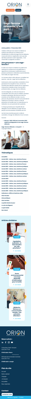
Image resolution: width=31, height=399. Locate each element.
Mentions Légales (13, 397)
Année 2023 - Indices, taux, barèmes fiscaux (14, 164)
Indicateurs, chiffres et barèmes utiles (12, 193)
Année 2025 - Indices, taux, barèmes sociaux (14, 186)
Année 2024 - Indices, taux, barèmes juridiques (15, 174)
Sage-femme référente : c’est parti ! (12, 127)
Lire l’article (18, 251)
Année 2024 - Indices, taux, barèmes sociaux (14, 176)
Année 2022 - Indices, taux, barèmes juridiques (15, 161)
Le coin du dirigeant (7, 205)
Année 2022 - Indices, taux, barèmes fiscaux (14, 159)
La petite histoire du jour (8, 203)
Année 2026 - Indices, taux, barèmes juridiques (15, 191)
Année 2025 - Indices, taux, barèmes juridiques (15, 183)
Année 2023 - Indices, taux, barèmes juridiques (15, 166)
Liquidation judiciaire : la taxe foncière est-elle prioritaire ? (17, 244)
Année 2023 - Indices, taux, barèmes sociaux (14, 169)
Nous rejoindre (6, 384)
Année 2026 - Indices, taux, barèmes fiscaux (14, 188)
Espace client (10, 10)
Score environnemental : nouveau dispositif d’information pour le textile (17, 278)
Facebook (6, 342)
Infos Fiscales (5, 195)
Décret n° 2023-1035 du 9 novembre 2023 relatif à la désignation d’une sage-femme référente (16, 122)
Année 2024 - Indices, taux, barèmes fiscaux (14, 171)
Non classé (5, 210)
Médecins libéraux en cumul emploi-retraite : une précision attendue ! (17, 311)
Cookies (21, 397)
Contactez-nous (7, 394)
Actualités (4, 157)
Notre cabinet (6, 374)
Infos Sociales (5, 200)
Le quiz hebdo (5, 208)
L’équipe (4, 376)
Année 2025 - (5, 178)
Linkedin (2, 342)
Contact (18, 10)
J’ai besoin (5, 379)
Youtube (12, 342)
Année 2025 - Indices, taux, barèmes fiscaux (14, 181)
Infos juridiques (6, 198)
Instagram (9, 342)
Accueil (4, 371)
